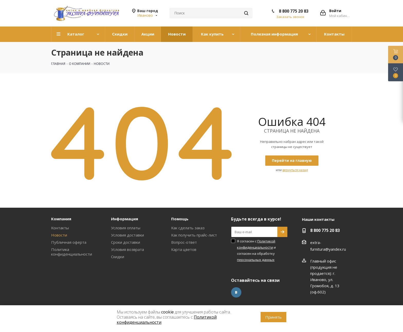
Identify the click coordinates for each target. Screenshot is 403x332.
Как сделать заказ (188, 227)
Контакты (60, 227)
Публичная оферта (68, 242)
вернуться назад (295, 170)
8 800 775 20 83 (293, 11)
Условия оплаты (125, 227)
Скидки (117, 256)
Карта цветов (183, 249)
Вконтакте (236, 292)
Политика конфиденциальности (71, 252)
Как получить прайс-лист (194, 235)
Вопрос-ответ (184, 242)
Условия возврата (127, 249)
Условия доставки (127, 235)
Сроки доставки (125, 242)
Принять (273, 317)
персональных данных (255, 259)
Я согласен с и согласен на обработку (256, 250)
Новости (59, 235)
